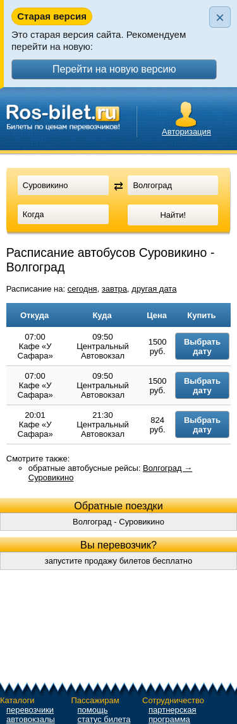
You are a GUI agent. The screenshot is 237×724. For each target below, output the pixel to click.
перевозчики (30, 710)
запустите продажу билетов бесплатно (119, 561)
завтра (114, 289)
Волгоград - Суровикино (118, 521)
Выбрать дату (202, 346)
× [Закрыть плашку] (220, 17)
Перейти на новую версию (114, 69)
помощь (93, 710)
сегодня (82, 289)
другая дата (153, 289)
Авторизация (186, 131)
